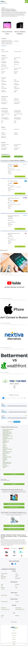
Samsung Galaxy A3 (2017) (7, 451)
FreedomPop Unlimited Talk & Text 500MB (13, 216)
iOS (2, 617)
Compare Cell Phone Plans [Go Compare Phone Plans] (14, 503)
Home (14, 630)
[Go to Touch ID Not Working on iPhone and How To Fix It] (14, 262)
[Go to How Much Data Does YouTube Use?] (14, 287)
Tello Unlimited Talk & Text (13, 181)
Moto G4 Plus (5, 442)
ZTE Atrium (4, 439)
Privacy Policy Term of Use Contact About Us (14, 636)
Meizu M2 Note (5, 447)
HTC (2, 585)
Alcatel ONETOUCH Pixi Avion (8, 435)
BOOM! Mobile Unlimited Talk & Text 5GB (14, 234)
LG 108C (4, 446)
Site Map (14, 641)
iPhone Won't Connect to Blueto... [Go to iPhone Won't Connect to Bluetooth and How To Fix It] (6, 323)
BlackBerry (17, 584)
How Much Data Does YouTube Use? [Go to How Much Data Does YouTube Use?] (6, 298)
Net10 (16, 576)
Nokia (16, 587)
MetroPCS (3, 578)
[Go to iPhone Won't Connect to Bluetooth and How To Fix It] (14, 311)
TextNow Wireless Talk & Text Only (13, 199)
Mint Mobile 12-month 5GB (13, 164)
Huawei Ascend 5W (6, 441)
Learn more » (3, 45)
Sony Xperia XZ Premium (7, 463)
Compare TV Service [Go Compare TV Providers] (14, 525)
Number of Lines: (14, 395)
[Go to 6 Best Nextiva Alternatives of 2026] (14, 336)
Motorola (2, 587)
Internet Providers (4, 601)
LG (15, 585)
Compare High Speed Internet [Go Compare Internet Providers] (14, 529)
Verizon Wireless (4, 573)
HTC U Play (5, 464)
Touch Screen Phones (5, 609)
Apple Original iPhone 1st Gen (8, 438)
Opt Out (14, 644)
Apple (2, 584)
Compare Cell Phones (3, 3)
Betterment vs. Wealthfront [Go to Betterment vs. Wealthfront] (5, 372)
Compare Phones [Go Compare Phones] (14, 507)
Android (2, 615)
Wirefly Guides (14, 621)
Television (17, 601)
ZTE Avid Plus (5, 459)
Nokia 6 (4, 460)
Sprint (2, 575)
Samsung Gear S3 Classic (7, 456)
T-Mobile (17, 575)
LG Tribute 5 (5, 445)
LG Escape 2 (5, 458)
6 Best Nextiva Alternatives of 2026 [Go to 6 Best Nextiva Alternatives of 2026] (6, 347)
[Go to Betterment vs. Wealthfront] (14, 361)
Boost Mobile (17, 578)
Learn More (14, 474)
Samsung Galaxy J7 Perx (7, 462)
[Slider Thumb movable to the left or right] (6, 406)
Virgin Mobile (3, 576)
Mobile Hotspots (4, 595)
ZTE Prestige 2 (5, 437)
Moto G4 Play (5, 455)
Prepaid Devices (18, 607)
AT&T (16, 573)
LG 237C (4, 467)
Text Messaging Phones (19, 609)
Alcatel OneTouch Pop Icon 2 (7, 433)
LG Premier (4, 450)
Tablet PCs (17, 595)
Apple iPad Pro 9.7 (6, 466)
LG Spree (4, 454)
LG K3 (4, 443)
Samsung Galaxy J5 (6, 434)
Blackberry (17, 615)
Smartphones (3, 607)
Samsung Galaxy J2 (6, 430)
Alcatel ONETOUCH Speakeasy (8, 429)
